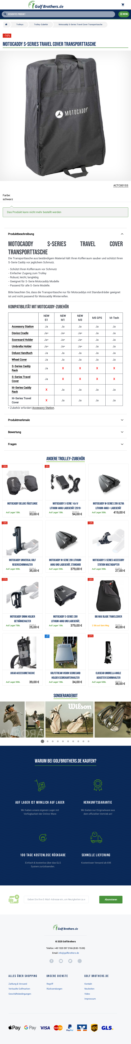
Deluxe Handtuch (22, 353)
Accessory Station (23, 326)
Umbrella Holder (22, 346)
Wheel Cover (19, 359)
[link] (43, 851)
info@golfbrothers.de (69, 953)
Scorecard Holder (22, 339)
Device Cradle (20, 333)
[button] (42, 741)
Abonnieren (111, 899)
